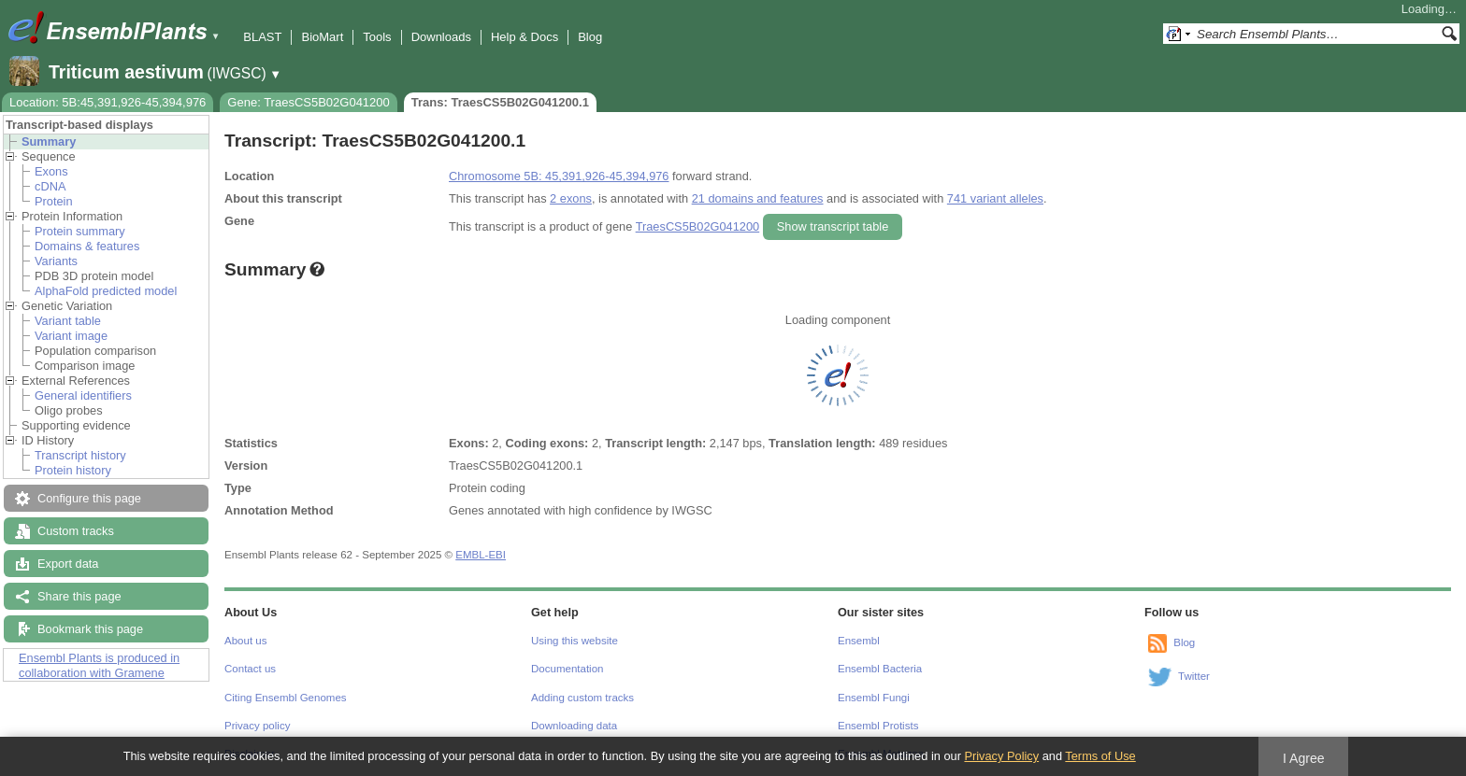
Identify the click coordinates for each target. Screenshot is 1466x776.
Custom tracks (75, 531)
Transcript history (80, 455)
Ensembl (859, 640)
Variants (56, 261)
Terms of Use (1100, 756)
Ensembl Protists (878, 725)
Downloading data (574, 725)
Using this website (574, 640)
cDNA (50, 186)
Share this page (79, 596)
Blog (590, 37)
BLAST (262, 37)
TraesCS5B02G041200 (698, 226)
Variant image (71, 336)
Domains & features (87, 246)
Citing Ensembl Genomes (285, 697)
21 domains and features (758, 198)
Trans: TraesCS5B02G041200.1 (500, 102)
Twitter (1194, 676)
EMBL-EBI (480, 554)
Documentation (567, 668)
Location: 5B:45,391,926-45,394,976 (107, 102)
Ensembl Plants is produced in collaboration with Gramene (99, 665)
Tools (377, 37)
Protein (54, 201)
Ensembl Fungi (874, 697)
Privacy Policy (1001, 756)
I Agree (1304, 758)
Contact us (250, 668)
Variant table (68, 321)
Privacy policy (257, 725)
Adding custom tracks (582, 697)
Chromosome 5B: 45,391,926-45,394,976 (558, 176)
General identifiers (83, 395)
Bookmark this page (90, 629)
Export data (67, 564)
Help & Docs (524, 37)
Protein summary (80, 231)
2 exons (571, 198)
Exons (51, 171)
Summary (49, 141)
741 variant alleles (995, 198)
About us (245, 640)
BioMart (322, 37)
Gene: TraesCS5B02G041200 (308, 102)
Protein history (73, 470)
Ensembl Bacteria (880, 668)
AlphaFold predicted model (106, 291)
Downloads (441, 37)
